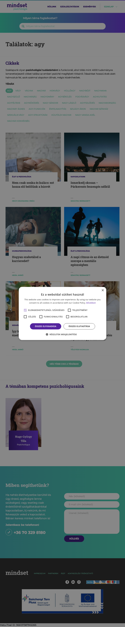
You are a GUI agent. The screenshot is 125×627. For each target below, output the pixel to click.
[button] (62, 334)
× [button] (102, 290)
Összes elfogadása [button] (45, 326)
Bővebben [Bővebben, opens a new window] (91, 302)
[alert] (62, 313)
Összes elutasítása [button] (79, 326)
